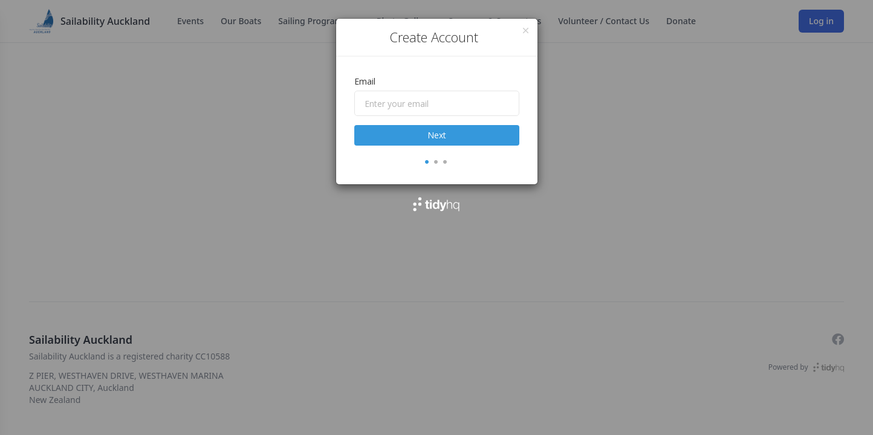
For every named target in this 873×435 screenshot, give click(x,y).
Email (364, 81)
